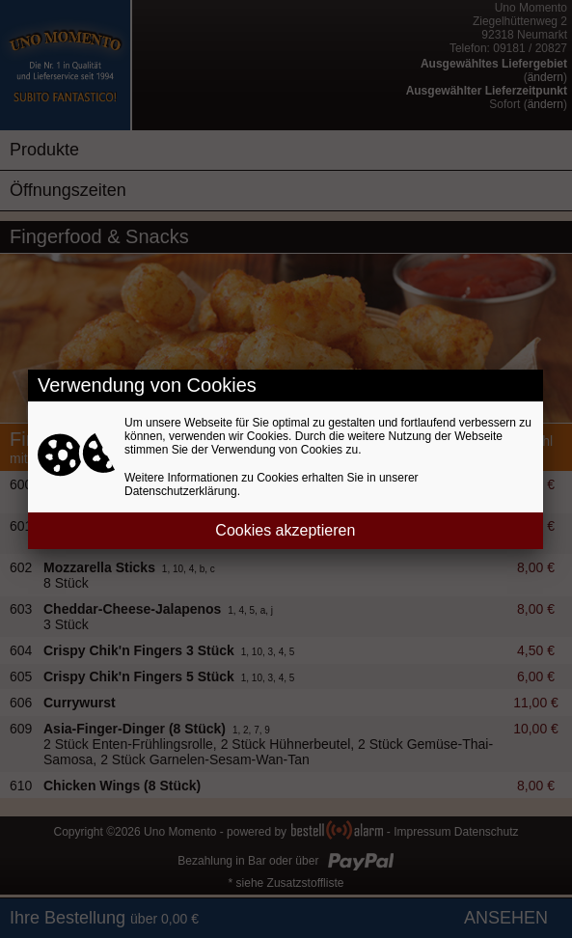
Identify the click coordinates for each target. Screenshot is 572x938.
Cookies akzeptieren (285, 530)
